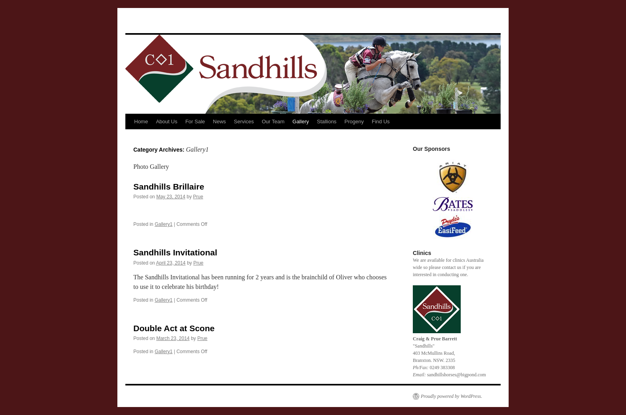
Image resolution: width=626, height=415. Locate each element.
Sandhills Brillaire (168, 186)
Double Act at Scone (173, 328)
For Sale (195, 122)
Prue (198, 197)
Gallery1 (163, 224)
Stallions (327, 122)
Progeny (354, 122)
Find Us (381, 122)
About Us (166, 122)
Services (244, 122)
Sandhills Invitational (175, 252)
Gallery (301, 122)
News (219, 122)
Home (141, 122)
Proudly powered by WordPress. (451, 396)
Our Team (273, 122)
